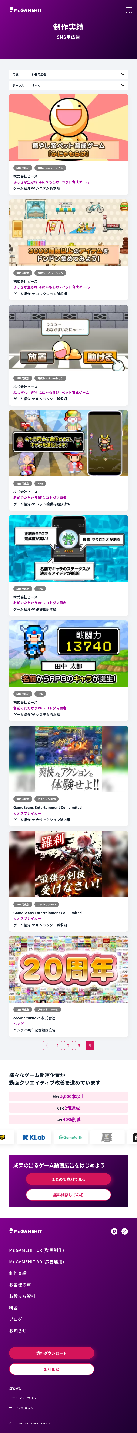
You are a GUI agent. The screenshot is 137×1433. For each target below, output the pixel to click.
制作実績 (18, 1273)
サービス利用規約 (21, 1408)
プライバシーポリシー (24, 1398)
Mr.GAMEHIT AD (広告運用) (36, 1261)
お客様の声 (20, 1284)
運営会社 (15, 1388)
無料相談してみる (68, 1195)
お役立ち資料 (22, 1296)
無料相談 (51, 1369)
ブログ (15, 1319)
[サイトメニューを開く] (129, 9)
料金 (13, 1307)
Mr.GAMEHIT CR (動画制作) (36, 1250)
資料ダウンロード (51, 1353)
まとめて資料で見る (68, 1179)
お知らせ (18, 1330)
